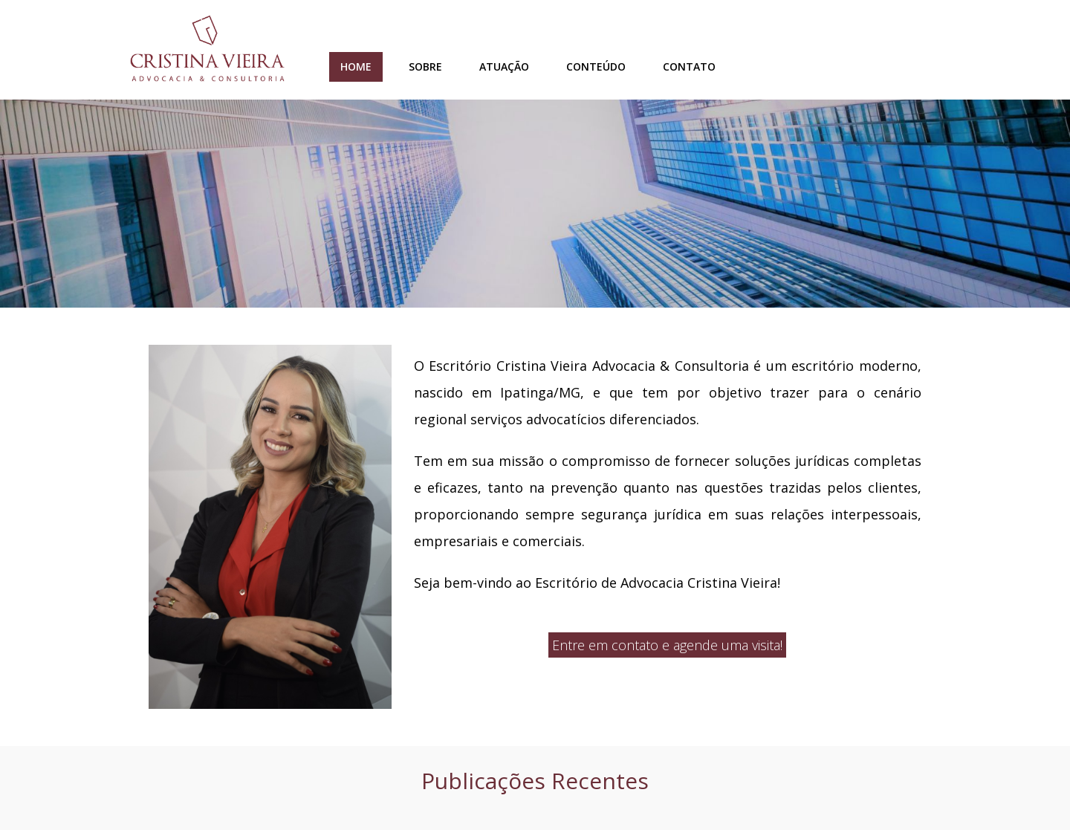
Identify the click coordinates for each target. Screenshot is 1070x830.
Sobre (425, 66)
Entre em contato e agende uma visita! (667, 645)
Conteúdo (596, 66)
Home (356, 66)
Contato (689, 66)
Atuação (504, 66)
